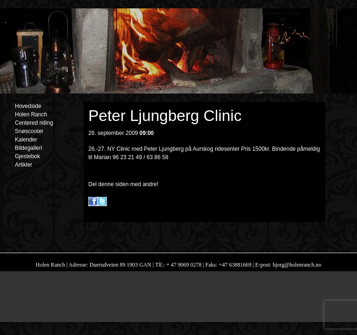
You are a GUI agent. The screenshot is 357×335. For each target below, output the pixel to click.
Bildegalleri (28, 148)
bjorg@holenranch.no (296, 264)
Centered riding (34, 123)
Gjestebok (27, 156)
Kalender (26, 139)
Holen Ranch (31, 114)
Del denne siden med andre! (123, 184)
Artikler (23, 164)
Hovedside (28, 106)
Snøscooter (29, 131)
